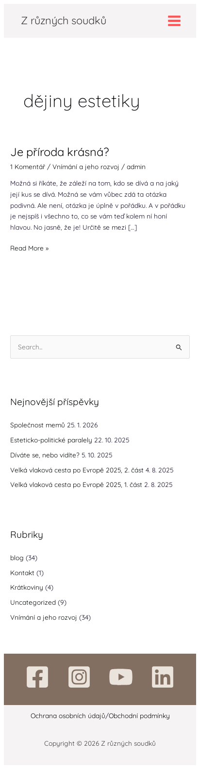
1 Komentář (27, 166)
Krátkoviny (26, 587)
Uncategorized (33, 602)
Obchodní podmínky (139, 715)
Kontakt (22, 572)
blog (17, 557)
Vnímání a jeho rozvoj (85, 166)
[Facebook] (37, 677)
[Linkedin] (162, 677)
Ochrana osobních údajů (68, 715)
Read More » (29, 247)
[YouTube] (120, 677)
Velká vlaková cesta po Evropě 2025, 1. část (76, 484)
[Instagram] (79, 677)
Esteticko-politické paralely (51, 440)
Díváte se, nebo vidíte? (45, 455)
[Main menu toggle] (174, 20)
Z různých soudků (63, 20)
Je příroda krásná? (59, 151)
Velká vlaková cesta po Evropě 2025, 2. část (77, 470)
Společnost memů (37, 425)
